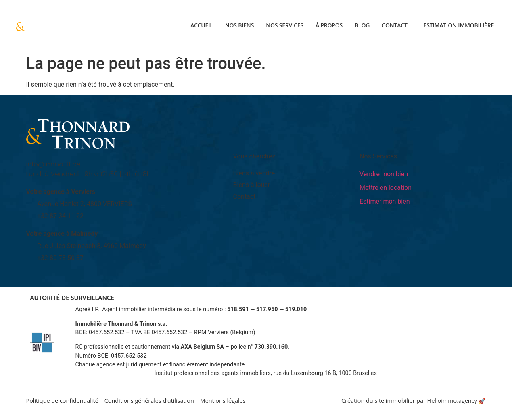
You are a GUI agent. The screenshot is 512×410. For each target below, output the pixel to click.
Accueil (201, 25)
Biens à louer (251, 185)
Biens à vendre (254, 173)
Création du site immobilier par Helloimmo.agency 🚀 (413, 400)
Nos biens (239, 25)
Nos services (284, 25)
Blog (362, 25)
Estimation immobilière (459, 25)
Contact (394, 25)
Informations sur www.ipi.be (111, 373)
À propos (329, 25)
